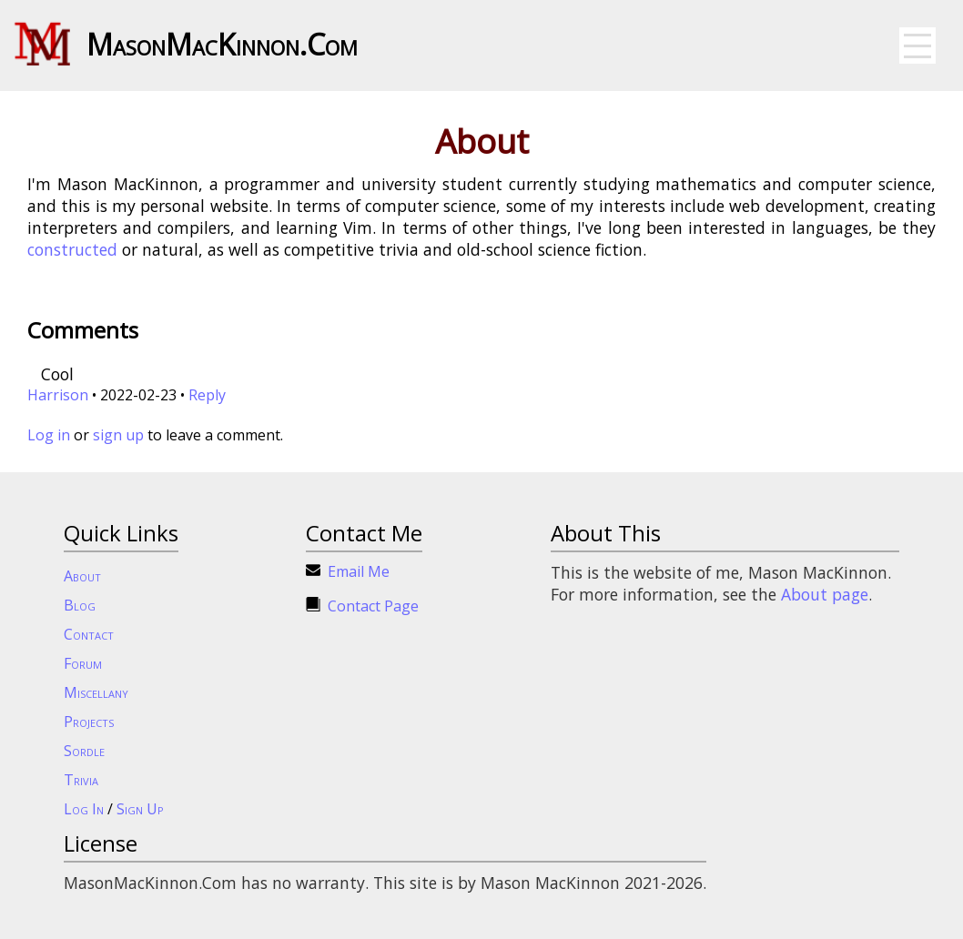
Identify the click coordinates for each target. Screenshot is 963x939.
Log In (84, 809)
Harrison (57, 395)
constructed (72, 249)
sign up (118, 435)
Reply (207, 395)
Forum (83, 663)
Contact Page (373, 606)
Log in (48, 435)
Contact (89, 634)
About (82, 576)
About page (824, 594)
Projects (89, 722)
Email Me (359, 571)
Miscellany (96, 692)
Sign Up (140, 809)
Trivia (81, 780)
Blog (80, 605)
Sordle (84, 751)
